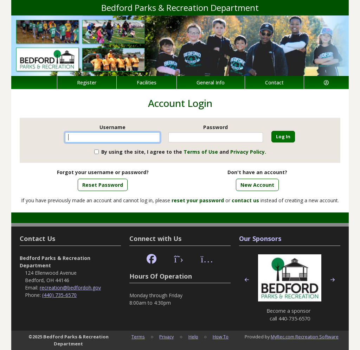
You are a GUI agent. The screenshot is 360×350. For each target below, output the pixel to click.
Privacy (166, 336)
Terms (138, 336)
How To (221, 336)
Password (215, 127)
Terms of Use (201, 151)
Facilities (146, 82)
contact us (245, 200)
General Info (211, 82)
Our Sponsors (260, 238)
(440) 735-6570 (59, 295)
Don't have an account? (257, 172)
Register (86, 82)
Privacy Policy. (248, 151)
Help (193, 336)
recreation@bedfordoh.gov (70, 287)
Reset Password (102, 185)
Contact (274, 82)
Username (112, 127)
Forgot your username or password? (103, 172)
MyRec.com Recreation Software (305, 336)
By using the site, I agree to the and (183, 151)
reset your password (198, 200)
